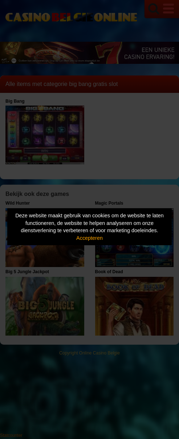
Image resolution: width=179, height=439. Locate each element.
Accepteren (89, 238)
